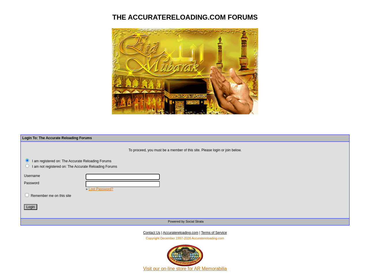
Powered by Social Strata (186, 221)
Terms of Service (214, 233)
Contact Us (151, 233)
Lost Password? (101, 189)
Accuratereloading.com (180, 233)
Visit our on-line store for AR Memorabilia (185, 266)
